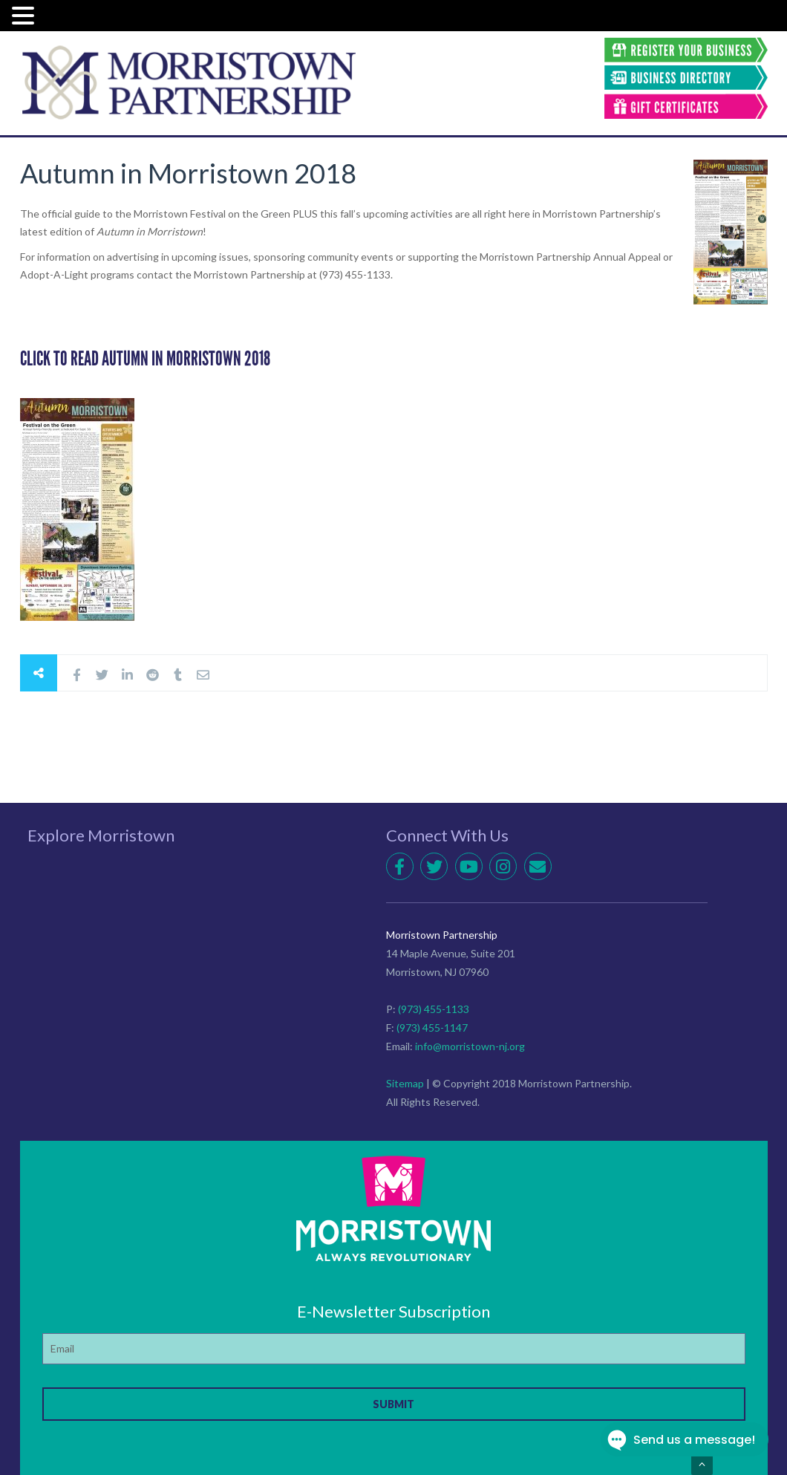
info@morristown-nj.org (470, 1046)
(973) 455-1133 (433, 1009)
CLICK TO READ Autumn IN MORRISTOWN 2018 (145, 359)
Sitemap (405, 1083)
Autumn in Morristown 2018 (188, 173)
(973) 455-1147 (432, 1027)
